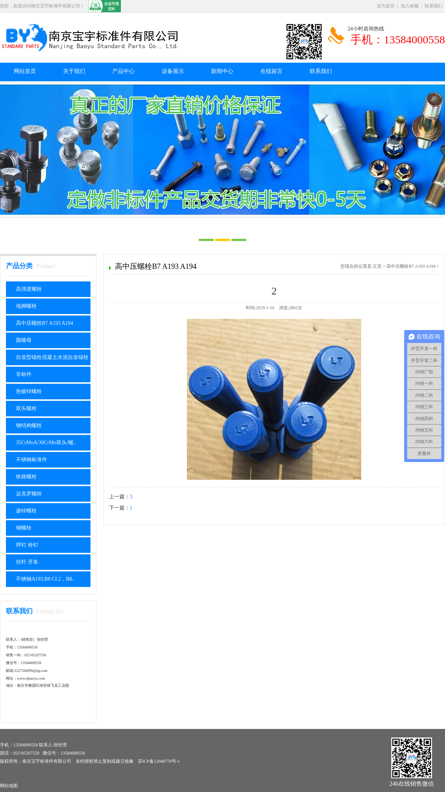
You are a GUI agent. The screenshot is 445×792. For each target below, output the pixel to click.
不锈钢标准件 (31, 459)
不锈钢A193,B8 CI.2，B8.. (45, 579)
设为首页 (386, 6)
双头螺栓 (26, 408)
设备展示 (173, 71)
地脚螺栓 (26, 306)
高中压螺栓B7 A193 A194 (44, 323)
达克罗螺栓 (29, 493)
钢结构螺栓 (29, 425)
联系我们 (433, 6)
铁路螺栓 (26, 476)
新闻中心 (222, 71)
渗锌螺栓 (26, 511)
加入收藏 (410, 6)
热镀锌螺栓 (29, 391)
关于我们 (74, 71)
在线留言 (271, 71)
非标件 (24, 374)
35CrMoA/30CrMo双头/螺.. (46, 442)
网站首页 (25, 71)
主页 (377, 266)
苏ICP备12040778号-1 (159, 761)
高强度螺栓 (29, 289)
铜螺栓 (24, 528)
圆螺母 (24, 340)
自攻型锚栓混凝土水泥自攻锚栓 (52, 357)
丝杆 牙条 (27, 562)
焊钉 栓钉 (27, 545)
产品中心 (123, 71)
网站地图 (9, 785)
